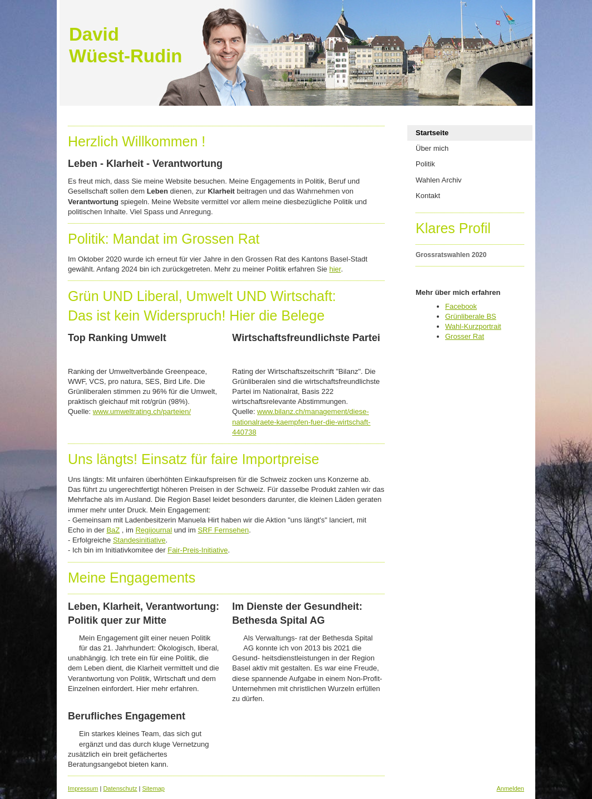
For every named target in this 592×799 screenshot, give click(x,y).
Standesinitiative (139, 540)
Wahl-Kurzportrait (473, 326)
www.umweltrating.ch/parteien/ (142, 411)
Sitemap (153, 788)
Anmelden (510, 788)
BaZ (113, 530)
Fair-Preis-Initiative (197, 550)
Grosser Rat (464, 336)
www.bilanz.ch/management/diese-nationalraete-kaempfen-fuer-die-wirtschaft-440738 (301, 421)
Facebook (461, 306)
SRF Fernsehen (223, 530)
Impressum (83, 788)
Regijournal (153, 530)
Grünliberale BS (470, 316)
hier (335, 269)
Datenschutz (120, 788)
